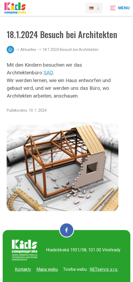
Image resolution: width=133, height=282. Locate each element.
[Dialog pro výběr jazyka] (94, 8)
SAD (48, 73)
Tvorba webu (75, 269)
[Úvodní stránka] (15, 11)
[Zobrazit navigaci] (119, 8)
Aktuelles (28, 49)
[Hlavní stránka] (10, 49)
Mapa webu (47, 269)
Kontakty (23, 269)
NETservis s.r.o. (104, 269)
